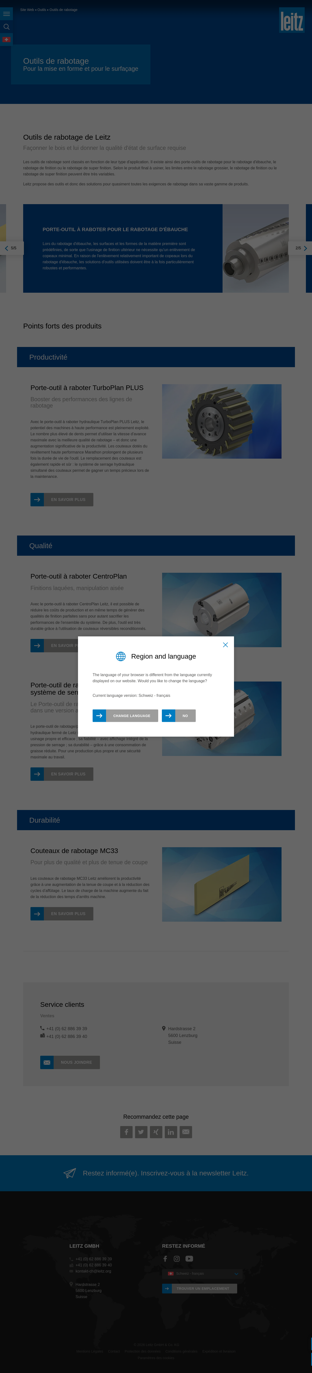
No (185, 716)
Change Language (131, 716)
